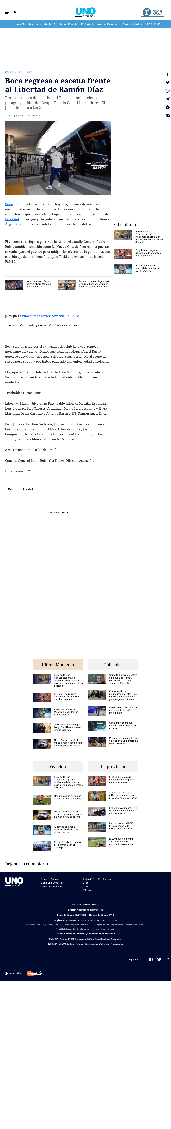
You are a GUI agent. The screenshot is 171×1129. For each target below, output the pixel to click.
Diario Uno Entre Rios (52, 882)
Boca (29, 72)
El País (85, 24)
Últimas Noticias (21, 24)
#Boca (27, 316)
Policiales (59, 24)
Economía (98, 24)
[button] (7, 12)
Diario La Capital (49, 879)
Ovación (73, 24)
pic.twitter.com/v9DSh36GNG (57, 316)
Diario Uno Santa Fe (51, 886)
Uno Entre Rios (13, 72)
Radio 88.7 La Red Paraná (96, 879)
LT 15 (157, 24)
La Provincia (43, 24)
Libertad (12, 219)
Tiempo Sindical (133, 24)
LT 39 (148, 24)
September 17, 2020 (67, 325)
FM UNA (87, 890)
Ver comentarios (58, 512)
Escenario (113, 24)
